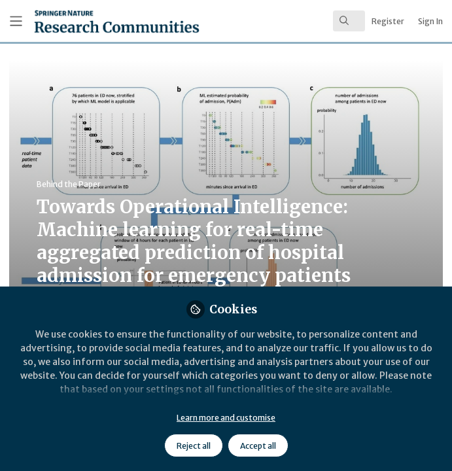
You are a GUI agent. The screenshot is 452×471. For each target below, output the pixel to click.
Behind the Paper (69, 184)
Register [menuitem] (388, 21)
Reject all (194, 446)
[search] (349, 20)
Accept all (258, 446)
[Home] (86, 21)
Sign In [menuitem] (430, 21)
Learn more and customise (226, 418)
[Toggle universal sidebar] (16, 21)
